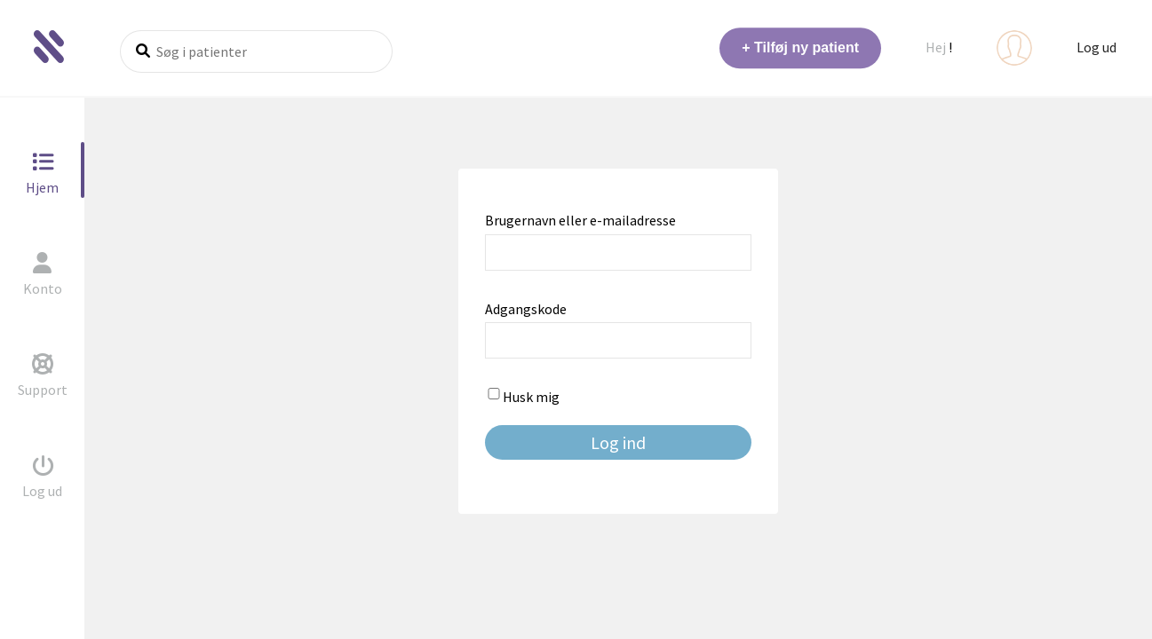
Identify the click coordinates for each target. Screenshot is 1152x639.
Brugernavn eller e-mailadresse (580, 220)
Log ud (1096, 47)
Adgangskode (526, 309)
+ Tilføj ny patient (800, 47)
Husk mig (522, 397)
